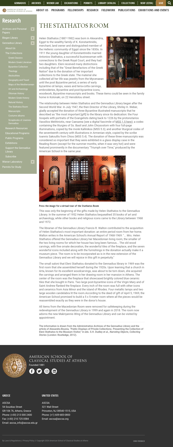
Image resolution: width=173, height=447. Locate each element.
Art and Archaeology (18, 89)
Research (11, 20)
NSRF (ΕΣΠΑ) (147, 3)
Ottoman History (16, 93)
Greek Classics (15, 58)
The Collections (13, 53)
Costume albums (16, 115)
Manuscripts (14, 111)
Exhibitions (11, 143)
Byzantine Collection (18, 67)
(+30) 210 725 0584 (18, 418)
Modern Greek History (18, 98)
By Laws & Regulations (11, 441)
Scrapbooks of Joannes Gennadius (19, 122)
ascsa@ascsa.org (59, 418)
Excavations (71, 3)
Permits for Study (11, 167)
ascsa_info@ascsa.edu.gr (24, 422)
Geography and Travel (18, 80)
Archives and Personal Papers (14, 30)
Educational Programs (17, 133)
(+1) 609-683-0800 (60, 414)
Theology (12, 71)
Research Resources (16, 128)
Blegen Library (10, 37)
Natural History (15, 102)
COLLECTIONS (128, 3)
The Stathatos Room (18, 107)
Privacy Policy (28, 441)
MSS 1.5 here (123, 121)
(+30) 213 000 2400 (21, 414)
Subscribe (10, 156)
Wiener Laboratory (12, 161)
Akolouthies (14, 75)
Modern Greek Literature (19, 62)
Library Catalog (107, 3)
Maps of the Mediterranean (21, 84)
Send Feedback (139, 441)
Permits (88, 3)
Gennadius (20, 3)
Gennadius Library (12, 43)
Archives (36, 3)
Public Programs (14, 138)
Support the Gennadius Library (17, 149)
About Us (10, 48)
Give (161, 3)
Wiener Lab (53, 3)
